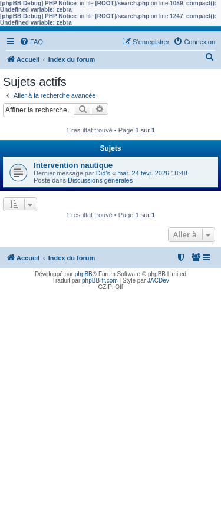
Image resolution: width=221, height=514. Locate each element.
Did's (103, 173)
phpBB (84, 274)
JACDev (158, 280)
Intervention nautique (73, 165)
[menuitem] (31, 42)
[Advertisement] (110, 403)
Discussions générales (100, 180)
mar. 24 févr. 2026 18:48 (152, 173)
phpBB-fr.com (100, 280)
